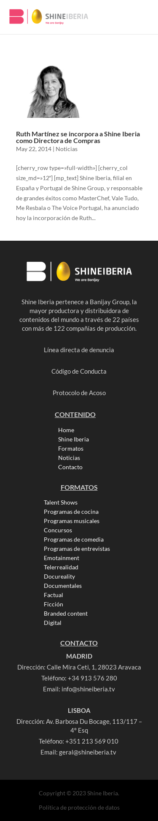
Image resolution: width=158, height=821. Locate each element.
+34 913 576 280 (92, 678)
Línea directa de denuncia (79, 349)
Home (66, 430)
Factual (53, 595)
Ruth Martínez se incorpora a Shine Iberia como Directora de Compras (78, 137)
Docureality (59, 576)
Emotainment (61, 558)
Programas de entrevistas (77, 549)
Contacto (70, 467)
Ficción (53, 604)
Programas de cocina (71, 512)
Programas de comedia (74, 539)
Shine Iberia (73, 439)
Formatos (70, 449)
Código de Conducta (79, 371)
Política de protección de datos (79, 807)
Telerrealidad (61, 567)
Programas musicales (71, 521)
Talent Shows (61, 502)
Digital (53, 623)
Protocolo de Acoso (79, 392)
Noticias (67, 148)
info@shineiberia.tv (88, 689)
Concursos (58, 530)
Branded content (66, 613)
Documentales (63, 586)
